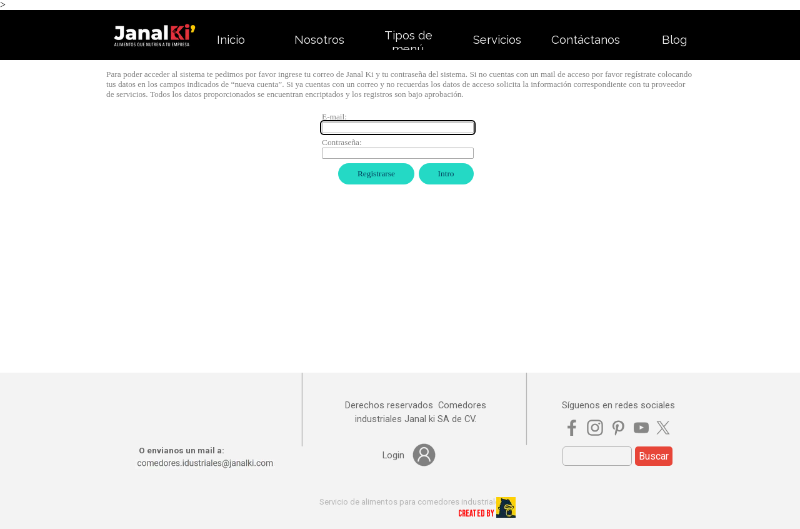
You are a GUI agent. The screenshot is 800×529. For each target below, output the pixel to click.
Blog (674, 39)
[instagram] (595, 427)
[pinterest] (618, 427)
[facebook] (571, 427)
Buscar (654, 456)
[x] (663, 427)
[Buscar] (597, 456)
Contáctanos (585, 39)
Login (393, 455)
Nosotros (319, 39)
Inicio (231, 39)
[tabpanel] (415, 412)
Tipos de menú (408, 42)
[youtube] (641, 427)
